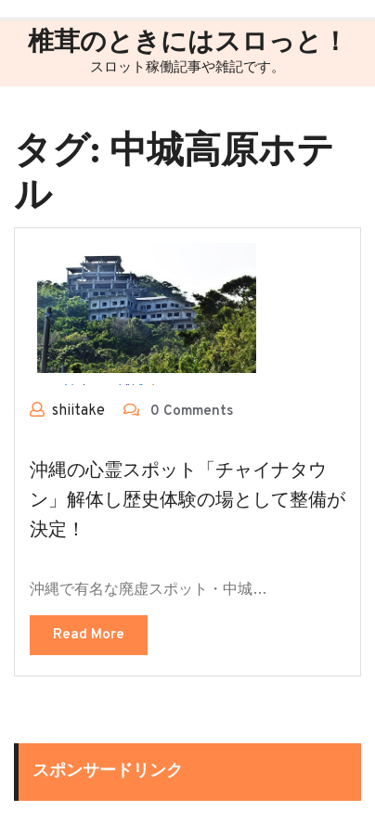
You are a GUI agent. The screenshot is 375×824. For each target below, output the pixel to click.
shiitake (78, 411)
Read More (88, 635)
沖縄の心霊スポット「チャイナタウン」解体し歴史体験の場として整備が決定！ (187, 501)
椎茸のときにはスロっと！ (188, 43)
